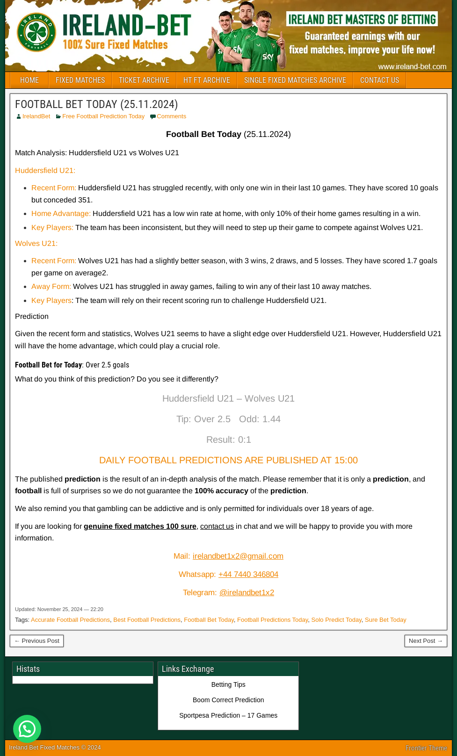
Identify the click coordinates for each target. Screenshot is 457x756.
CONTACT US (379, 80)
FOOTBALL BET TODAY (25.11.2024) (96, 104)
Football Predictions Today (272, 619)
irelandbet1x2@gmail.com (238, 556)
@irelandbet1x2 (246, 592)
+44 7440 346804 (248, 574)
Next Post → (426, 640)
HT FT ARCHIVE (206, 80)
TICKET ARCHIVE (144, 80)
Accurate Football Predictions (70, 619)
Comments (171, 116)
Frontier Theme (426, 748)
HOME (29, 80)
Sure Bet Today (385, 619)
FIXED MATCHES (80, 80)
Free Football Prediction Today (103, 116)
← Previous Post (36, 640)
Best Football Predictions (147, 619)
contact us (217, 526)
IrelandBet (36, 116)
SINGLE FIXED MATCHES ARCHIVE (295, 80)
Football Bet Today (208, 619)
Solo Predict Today (337, 619)
